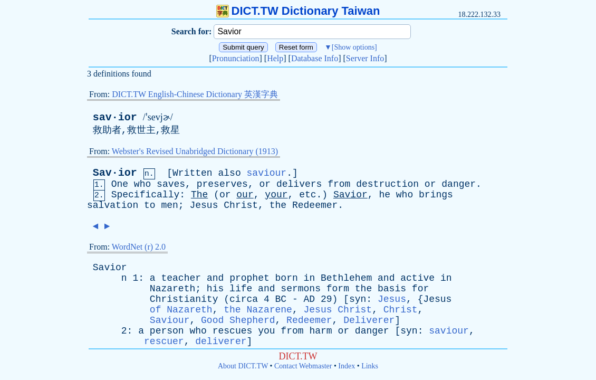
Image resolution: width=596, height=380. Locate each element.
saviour (267, 173)
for (420, 288)
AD (309, 299)
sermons (301, 288)
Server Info (365, 58)
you (266, 331)
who (142, 184)
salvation (112, 205)
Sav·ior (115, 173)
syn (357, 299)
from (339, 184)
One (119, 184)
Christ (241, 205)
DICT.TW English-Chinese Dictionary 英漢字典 (195, 94)
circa (243, 299)
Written (192, 173)
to (150, 205)
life (240, 288)
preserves (222, 184)
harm (320, 331)
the (278, 205)
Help (275, 58)
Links (369, 366)
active (417, 278)
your (276, 194)
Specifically (145, 194)
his (215, 288)
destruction (387, 184)
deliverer (220, 341)
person (167, 331)
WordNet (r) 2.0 (139, 246)
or (265, 184)
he (384, 194)
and (215, 278)
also (229, 173)
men (169, 205)
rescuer (164, 341)
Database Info (314, 58)
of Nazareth (181, 310)
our (244, 194)
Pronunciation (235, 58)
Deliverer (369, 320)
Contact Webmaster (303, 366)
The (199, 194)
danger (458, 184)
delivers (299, 184)
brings (436, 194)
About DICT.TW (243, 366)
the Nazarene (258, 310)
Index (346, 366)
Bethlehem (346, 278)
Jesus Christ (338, 310)
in (309, 278)
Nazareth (172, 288)
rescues (233, 331)
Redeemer (315, 205)
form (337, 288)
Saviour (170, 320)
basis (392, 288)
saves (171, 184)
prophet (249, 278)
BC (280, 299)
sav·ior (115, 117)
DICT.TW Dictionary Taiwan (298, 10)
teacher (181, 278)
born (286, 278)
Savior (350, 194)
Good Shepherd (238, 320)
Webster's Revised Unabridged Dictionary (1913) (195, 151)
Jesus (203, 205)
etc (307, 194)
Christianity (184, 299)
